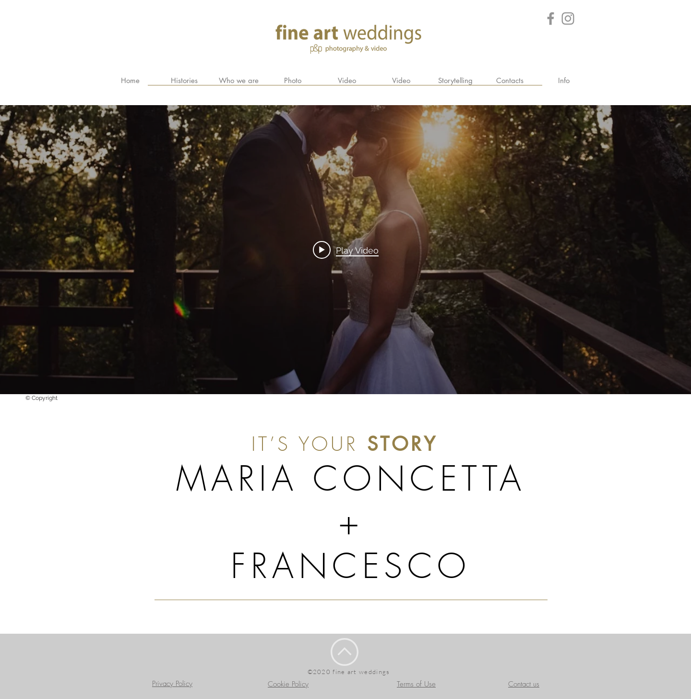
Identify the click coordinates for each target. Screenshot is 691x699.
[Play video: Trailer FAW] (346, 249)
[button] (564, 81)
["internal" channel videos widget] (345, 249)
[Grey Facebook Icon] (550, 18)
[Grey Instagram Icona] (568, 18)
